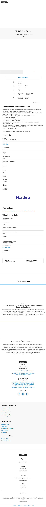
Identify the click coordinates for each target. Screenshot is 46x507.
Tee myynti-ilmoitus (5, 408)
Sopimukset (4, 426)
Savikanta (28, 383)
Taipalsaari (20, 372)
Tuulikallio (15, 386)
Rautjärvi (24, 370)
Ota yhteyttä (4, 432)
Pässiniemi (22, 383)
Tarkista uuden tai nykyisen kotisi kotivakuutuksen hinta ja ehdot (18, 211)
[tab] (11, 72)
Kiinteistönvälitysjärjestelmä (7, 428)
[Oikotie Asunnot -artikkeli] (23, 302)
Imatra (14, 370)
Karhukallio (21, 386)
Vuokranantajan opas (6, 414)
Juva (21, 374)
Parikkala (26, 372)
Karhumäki (25, 387)
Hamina (17, 374)
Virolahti (25, 374)
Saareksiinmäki (16, 383)
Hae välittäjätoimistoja (6, 440)
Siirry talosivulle (6, 247)
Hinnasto (3, 417)
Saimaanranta (30, 384)
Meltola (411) (32, 387)
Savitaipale (14, 373)
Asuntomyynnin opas (6, 412)
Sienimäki (20, 384)
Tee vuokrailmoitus (5, 410)
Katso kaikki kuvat (23, 77)
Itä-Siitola (20, 387)
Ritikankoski (30, 386)
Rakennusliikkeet (5, 430)
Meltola (32, 382)
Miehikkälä (23, 373)
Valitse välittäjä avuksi (6, 416)
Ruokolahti (19, 370)
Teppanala (15, 384)
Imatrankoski (15, 382)
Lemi (19, 373)
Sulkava (29, 374)
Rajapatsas (21, 382)
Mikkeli (27, 373)
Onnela (32, 383)
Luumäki (31, 372)
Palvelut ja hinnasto (5, 424)
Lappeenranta (30, 370)
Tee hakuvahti (4, 438)
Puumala (16, 372)
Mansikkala (27, 382)
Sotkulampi (14, 387)
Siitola (25, 386)
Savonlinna (32, 373)
